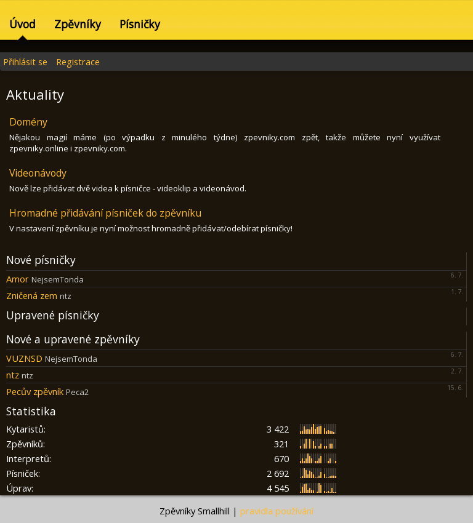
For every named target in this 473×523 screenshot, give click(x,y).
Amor (17, 279)
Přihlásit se (25, 61)
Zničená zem (31, 295)
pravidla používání (276, 511)
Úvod (22, 24)
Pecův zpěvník (34, 391)
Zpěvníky (77, 24)
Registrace (78, 61)
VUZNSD (24, 358)
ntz (12, 375)
